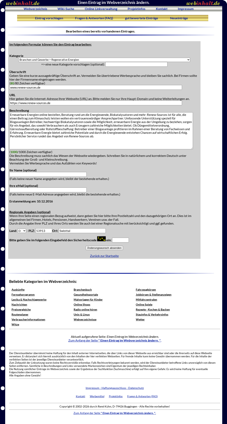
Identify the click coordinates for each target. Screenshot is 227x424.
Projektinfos (136, 9)
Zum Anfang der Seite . (114, 340)
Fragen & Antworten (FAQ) (94, 18)
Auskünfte (18, 289)
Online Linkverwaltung (101, 9)
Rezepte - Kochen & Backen (153, 309)
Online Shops (82, 304)
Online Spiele (144, 304)
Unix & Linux (82, 314)
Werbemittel (97, 396)
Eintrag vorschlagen (49, 18)
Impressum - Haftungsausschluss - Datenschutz (115, 388)
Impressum (186, 9)
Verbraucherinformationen (28, 319)
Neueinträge (179, 18)
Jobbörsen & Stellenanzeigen (153, 294)
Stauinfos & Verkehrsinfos (152, 314)
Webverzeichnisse (85, 319)
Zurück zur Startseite (104, 256)
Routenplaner (20, 314)
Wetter (140, 319)
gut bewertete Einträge (141, 18)
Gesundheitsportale (86, 294)
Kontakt (161, 9)
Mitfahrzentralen (146, 299)
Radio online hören (85, 309)
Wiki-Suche (66, 9)
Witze (15, 324)
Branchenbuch (83, 289)
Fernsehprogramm (23, 294)
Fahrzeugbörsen (146, 289)
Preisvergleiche (21, 309)
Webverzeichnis (35, 9)
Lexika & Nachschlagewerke (29, 299)
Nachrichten (19, 304)
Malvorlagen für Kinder (88, 299)
